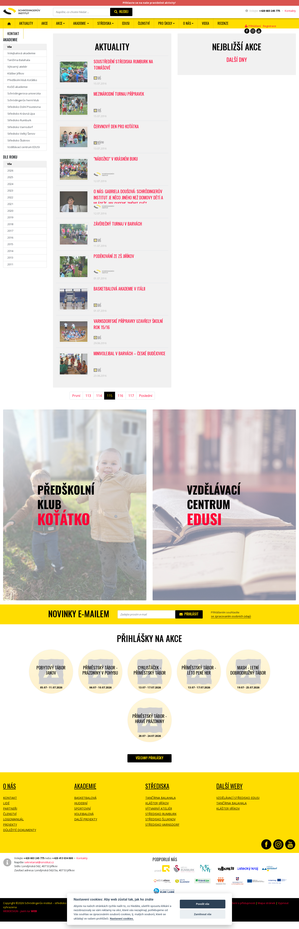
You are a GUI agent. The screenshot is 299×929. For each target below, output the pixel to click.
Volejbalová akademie (21, 53)
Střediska (157, 795)
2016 (10, 237)
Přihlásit (189, 623)
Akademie (85, 795)
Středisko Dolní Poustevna (24, 107)
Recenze (223, 23)
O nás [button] (187, 23)
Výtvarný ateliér (17, 66)
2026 (10, 170)
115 (109, 404)
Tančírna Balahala (18, 60)
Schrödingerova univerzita (24, 93)
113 (88, 404)
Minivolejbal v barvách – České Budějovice (121, 365)
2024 (10, 184)
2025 (10, 177)
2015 (10, 244)
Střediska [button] (104, 23)
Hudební (80, 812)
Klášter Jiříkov (15, 73)
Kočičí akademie (17, 87)
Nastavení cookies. (122, 918)
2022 (10, 197)
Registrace (269, 26)
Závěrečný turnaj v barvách (118, 228)
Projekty (10, 834)
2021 (10, 204)
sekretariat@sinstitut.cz (39, 871)
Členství (9, 823)
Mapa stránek (266, 912)
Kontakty (290, 11)
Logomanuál (13, 828)
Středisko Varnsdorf (20, 127)
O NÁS (9, 795)
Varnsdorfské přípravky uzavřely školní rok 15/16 (129, 331)
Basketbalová (85, 807)
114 (99, 404)
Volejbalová (84, 823)
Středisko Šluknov (18, 140)
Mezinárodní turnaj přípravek (119, 95)
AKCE (44, 23)
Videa (205, 23)
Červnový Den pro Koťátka (116, 128)
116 (120, 404)
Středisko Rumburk (19, 120)
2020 (10, 211)
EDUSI (125, 23)
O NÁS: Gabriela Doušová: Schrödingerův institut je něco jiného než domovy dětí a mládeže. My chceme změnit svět (129, 200)
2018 (10, 224)
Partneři (10, 818)
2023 (10, 190)
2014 (10, 251)
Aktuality (26, 23)
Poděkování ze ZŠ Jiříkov (114, 262)
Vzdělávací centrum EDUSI (23, 147)
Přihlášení (253, 26)
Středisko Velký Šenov (21, 133)
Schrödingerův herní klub (23, 100)
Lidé (6, 812)
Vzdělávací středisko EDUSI (237, 807)
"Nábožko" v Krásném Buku (116, 162)
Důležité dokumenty (19, 839)
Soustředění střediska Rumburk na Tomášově (124, 65)
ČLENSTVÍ (144, 23)
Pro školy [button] (165, 23)
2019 (10, 217)
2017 (10, 231)
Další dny (236, 59)
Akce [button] (59, 23)
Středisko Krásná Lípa (21, 113)
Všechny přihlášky (149, 766)
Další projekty (85, 828)
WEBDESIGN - (20, 920)
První (76, 404)
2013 (10, 257)
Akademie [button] (79, 23)
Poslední (145, 404)
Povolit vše (202, 903)
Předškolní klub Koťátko (22, 80)
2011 (10, 264)
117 (131, 404)
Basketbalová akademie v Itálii (120, 295)
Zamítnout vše (202, 914)
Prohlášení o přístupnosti (239, 912)
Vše (9, 47)
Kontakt (13, 33)
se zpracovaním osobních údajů (231, 625)
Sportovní (82, 818)
